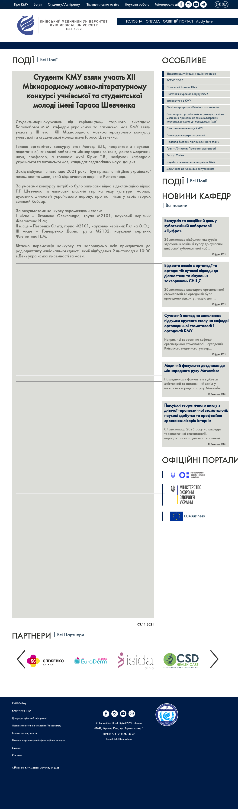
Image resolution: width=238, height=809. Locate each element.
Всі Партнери (70, 635)
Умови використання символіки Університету (36, 726)
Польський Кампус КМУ (32, 11)
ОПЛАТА (153, 21)
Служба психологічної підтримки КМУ (191, 162)
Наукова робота (137, 5)
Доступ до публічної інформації (29, 718)
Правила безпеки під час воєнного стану (193, 141)
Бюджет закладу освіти (24, 733)
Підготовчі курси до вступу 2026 (188, 94)
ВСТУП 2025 (175, 80)
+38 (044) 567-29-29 (123, 734)
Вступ (38, 5)
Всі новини (176, 205)
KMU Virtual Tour (21, 711)
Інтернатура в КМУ (179, 100)
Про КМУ (21, 5)
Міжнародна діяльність (172, 5)
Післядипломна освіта (102, 5)
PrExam (61, 11)
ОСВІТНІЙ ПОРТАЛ (178, 21)
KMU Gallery (19, 703)
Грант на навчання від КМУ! (185, 128)
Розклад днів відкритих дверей (186, 135)
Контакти (17, 755)
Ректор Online (175, 155)
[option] (48, 660)
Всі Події (49, 59)
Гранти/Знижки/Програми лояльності (191, 148)
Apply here (204, 21)
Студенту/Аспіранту (64, 5)
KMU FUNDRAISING (142, 28)
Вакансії (16, 748)
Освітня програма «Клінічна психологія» (193, 107)
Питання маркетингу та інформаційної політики (38, 740)
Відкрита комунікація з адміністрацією (191, 73)
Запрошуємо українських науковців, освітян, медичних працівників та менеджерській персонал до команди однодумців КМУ (196, 118)
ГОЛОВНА (134, 21)
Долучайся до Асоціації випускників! (190, 168)
